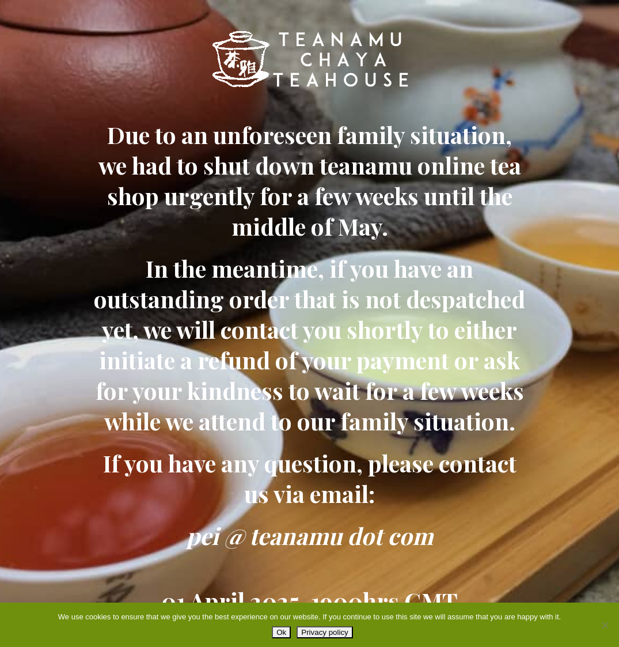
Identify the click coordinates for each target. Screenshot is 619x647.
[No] (604, 625)
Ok (281, 632)
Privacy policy (324, 632)
